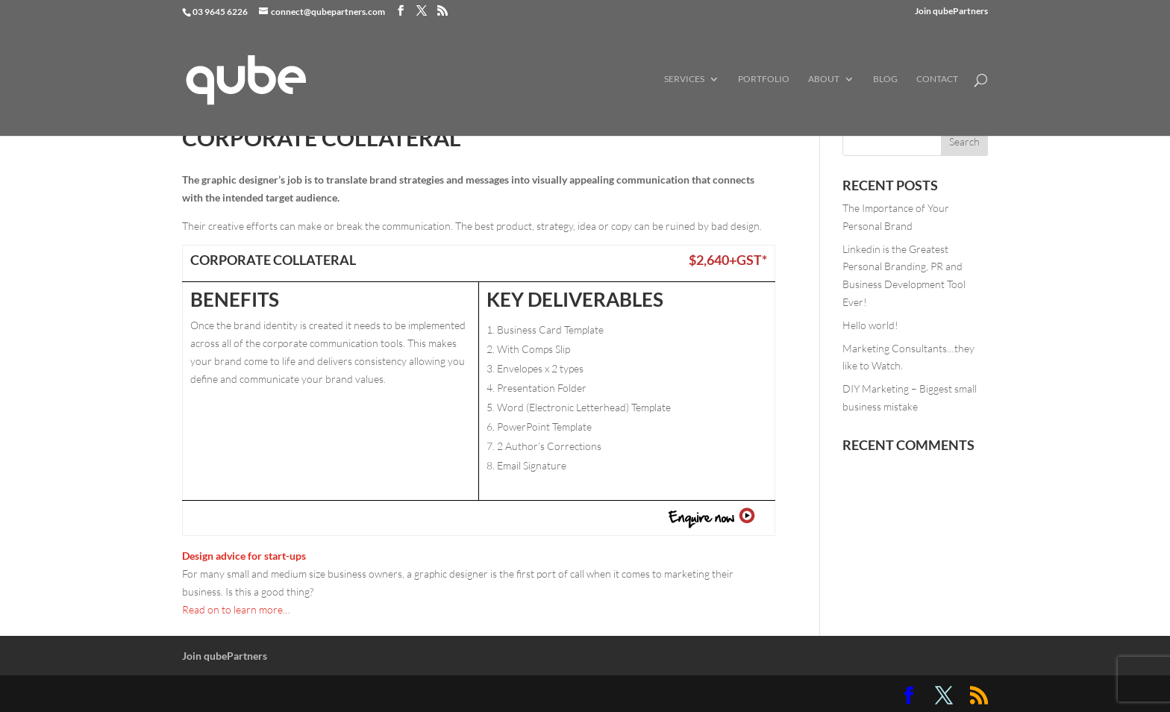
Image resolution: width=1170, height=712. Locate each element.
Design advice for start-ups (244, 555)
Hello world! (870, 325)
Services (684, 79)
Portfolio (763, 79)
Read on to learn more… (236, 609)
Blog (885, 79)
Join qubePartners (951, 11)
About (823, 79)
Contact (937, 79)
